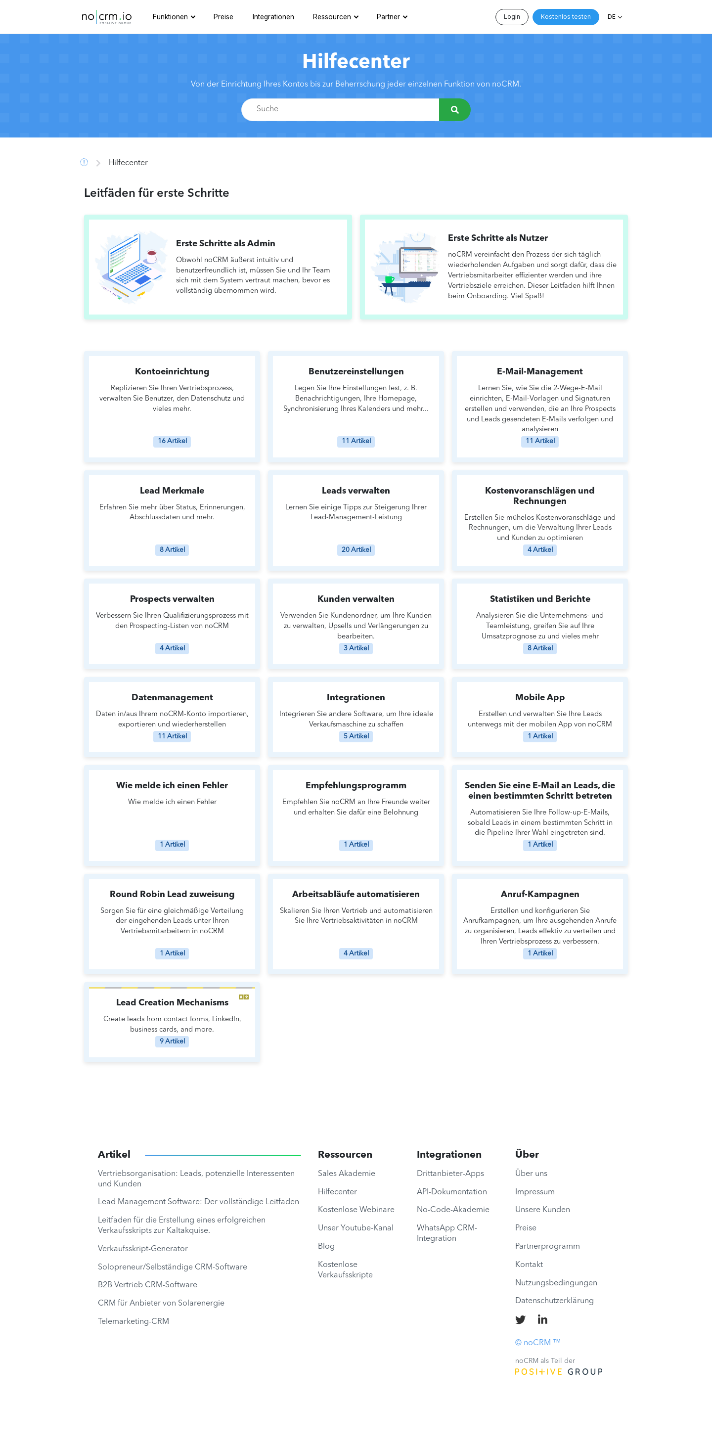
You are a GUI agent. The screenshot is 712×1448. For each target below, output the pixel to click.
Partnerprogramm (547, 1247)
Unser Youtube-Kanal (356, 1228)
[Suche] (455, 109)
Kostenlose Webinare (356, 1210)
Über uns (531, 1174)
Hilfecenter (356, 63)
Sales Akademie (346, 1174)
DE (612, 16)
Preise (223, 17)
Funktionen (170, 17)
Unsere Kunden (542, 1210)
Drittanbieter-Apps (450, 1174)
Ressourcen (332, 17)
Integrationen (273, 17)
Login (512, 16)
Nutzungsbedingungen (556, 1283)
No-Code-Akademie (453, 1210)
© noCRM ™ (538, 1343)
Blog (326, 1247)
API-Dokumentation (452, 1192)
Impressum (535, 1192)
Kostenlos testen (566, 16)
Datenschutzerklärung (554, 1301)
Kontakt (529, 1265)
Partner (388, 17)
